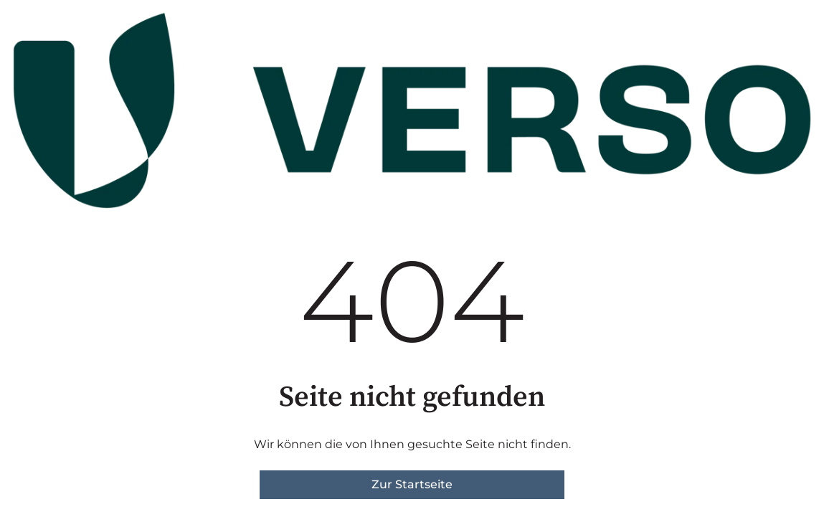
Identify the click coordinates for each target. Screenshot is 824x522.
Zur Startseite (412, 484)
